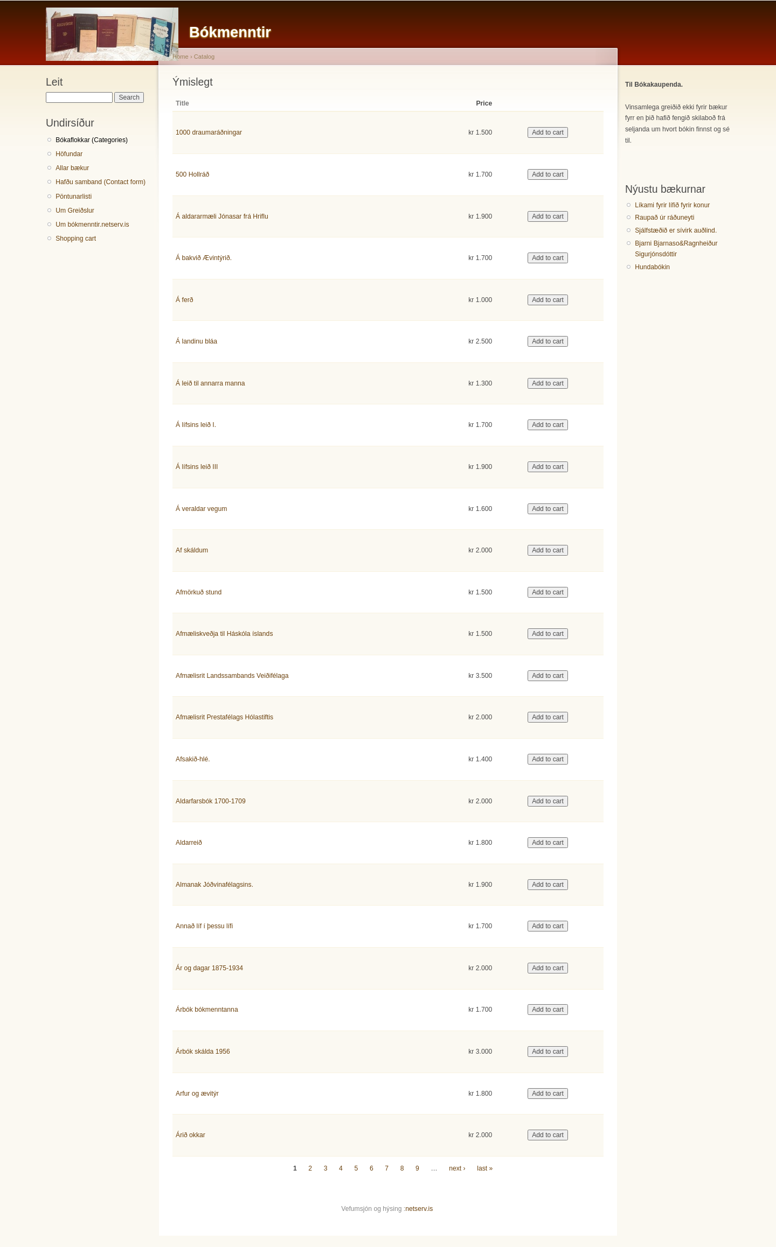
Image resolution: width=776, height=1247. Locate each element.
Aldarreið (189, 842)
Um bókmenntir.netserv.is (92, 224)
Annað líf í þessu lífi (204, 926)
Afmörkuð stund (198, 592)
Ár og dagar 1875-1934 (209, 968)
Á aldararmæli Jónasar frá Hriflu (222, 216)
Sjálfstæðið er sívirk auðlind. (676, 230)
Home (180, 56)
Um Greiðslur (75, 210)
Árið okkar (190, 1135)
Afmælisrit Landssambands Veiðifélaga (232, 675)
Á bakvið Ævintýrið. (204, 258)
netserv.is (419, 1209)
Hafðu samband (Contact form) (101, 182)
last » (485, 1168)
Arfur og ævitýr (197, 1093)
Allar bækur (72, 168)
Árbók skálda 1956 (203, 1051)
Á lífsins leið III (197, 467)
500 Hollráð (192, 174)
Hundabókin (652, 267)
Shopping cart (76, 238)
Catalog (204, 56)
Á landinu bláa (196, 341)
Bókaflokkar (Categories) (92, 140)
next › (457, 1168)
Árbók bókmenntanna (207, 1009)
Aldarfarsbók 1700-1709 (211, 801)
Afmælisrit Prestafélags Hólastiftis (224, 717)
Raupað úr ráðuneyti (664, 217)
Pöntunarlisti (74, 196)
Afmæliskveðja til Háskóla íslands (224, 633)
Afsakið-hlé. (193, 759)
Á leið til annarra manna (210, 383)
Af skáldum (192, 550)
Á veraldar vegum (201, 509)
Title (182, 103)
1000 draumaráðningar (209, 132)
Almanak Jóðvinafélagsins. (214, 884)
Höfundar (69, 154)
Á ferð (184, 300)
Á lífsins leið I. (196, 425)
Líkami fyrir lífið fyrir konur (672, 205)
